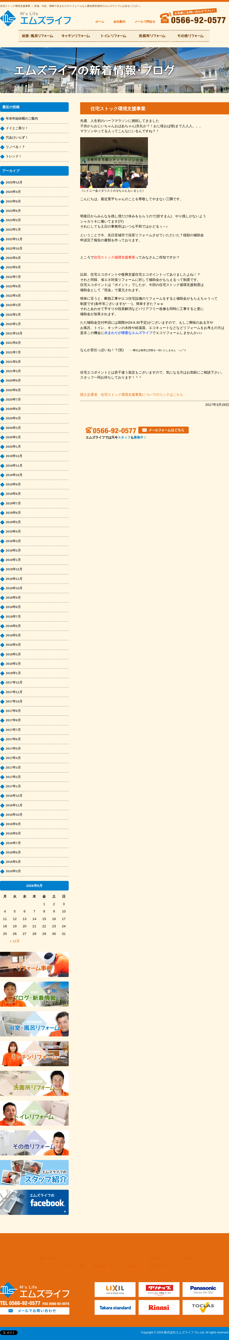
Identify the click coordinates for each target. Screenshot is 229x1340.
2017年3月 (13, 767)
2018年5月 (13, 635)
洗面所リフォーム (162, 1258)
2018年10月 (14, 588)
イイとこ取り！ (17, 128)
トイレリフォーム (128, 1258)
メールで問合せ (144, 21)
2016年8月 (13, 833)
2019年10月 (14, 475)
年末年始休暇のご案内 (22, 118)
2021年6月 (13, 361)
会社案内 (119, 21)
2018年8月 (13, 607)
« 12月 (15, 941)
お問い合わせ (157, 1266)
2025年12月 (14, 182)
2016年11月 (14, 805)
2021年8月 (13, 342)
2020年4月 (13, 418)
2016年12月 (14, 795)
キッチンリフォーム (93, 1258)
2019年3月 (13, 541)
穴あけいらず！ (17, 137)
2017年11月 (14, 692)
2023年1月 (13, 229)
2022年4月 (13, 295)
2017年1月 (13, 786)
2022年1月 (13, 324)
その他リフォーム (195, 1258)
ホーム (99, 21)
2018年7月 (13, 616)
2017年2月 (13, 777)
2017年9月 (13, 711)
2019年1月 (13, 560)
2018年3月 (13, 654)
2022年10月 (14, 248)
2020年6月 (13, 409)
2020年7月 (13, 399)
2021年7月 (13, 352)
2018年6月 (13, 626)
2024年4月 (13, 192)
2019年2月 (13, 550)
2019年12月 (14, 456)
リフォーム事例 (74, 1266)
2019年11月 (14, 465)
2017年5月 (13, 748)
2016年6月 (13, 852)
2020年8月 (13, 390)
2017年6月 (13, 739)
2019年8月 (13, 493)
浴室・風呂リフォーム (55, 1258)
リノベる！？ (15, 147)
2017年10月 (14, 701)
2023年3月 (13, 220)
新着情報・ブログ (106, 1266)
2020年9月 (13, 380)
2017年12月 (14, 682)
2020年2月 (13, 437)
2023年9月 (13, 201)
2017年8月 (13, 720)
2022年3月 (13, 305)
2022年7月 (13, 277)
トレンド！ (14, 156)
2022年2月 (13, 314)
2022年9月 (13, 258)
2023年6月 (13, 211)
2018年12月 (14, 569)
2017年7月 (13, 730)
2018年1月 (13, 673)
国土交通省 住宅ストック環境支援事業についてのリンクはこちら (131, 394)
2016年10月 (14, 814)
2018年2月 (13, 663)
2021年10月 (14, 333)
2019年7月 (13, 503)
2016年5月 (13, 862)
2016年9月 (13, 824)
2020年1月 (13, 446)
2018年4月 (13, 644)
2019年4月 (13, 531)
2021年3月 (13, 371)
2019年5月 (13, 522)
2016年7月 (13, 843)
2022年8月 (13, 267)
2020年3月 (13, 428)
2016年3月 (13, 871)
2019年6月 (13, 512)
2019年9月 (13, 484)
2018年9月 (13, 597)
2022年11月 (14, 239)
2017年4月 (13, 758)
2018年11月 (14, 579)
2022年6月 (13, 286)
